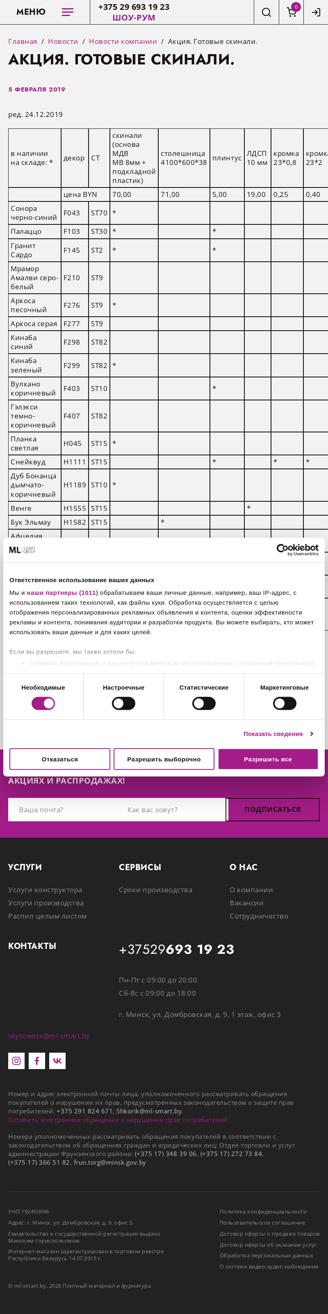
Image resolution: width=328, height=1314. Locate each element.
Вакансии (247, 902)
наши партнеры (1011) (62, 592)
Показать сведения (273, 733)
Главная (22, 41)
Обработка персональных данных (267, 1255)
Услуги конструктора (45, 889)
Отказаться (60, 758)
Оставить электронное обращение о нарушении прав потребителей (118, 1119)
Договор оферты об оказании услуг (268, 1244)
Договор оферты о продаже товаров (270, 1233)
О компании (251, 889)
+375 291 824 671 (85, 1111)
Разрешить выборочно (164, 758)
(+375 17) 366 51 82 (39, 1162)
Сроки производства (155, 889)
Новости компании (123, 41)
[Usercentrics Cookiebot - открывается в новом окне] (283, 550)
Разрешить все (268, 758)
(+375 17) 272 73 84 (231, 1153)
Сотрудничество (259, 916)
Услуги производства (46, 902)
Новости (63, 41)
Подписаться (272, 809)
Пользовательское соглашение (262, 1222)
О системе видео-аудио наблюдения (269, 1266)
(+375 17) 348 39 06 (166, 1153)
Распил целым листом (47, 916)
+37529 (177, 949)
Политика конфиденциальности (263, 1211)
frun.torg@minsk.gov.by (110, 1162)
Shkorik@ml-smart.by (149, 1111)
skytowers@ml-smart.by (49, 1035)
